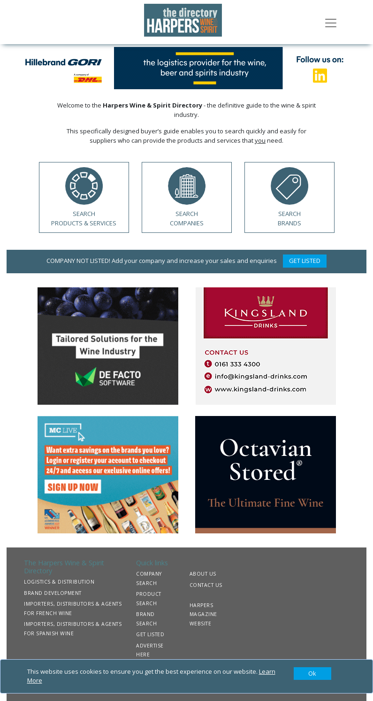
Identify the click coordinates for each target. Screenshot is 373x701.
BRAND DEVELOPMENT (53, 593)
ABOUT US (203, 573)
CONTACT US (206, 585)
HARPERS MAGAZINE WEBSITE (203, 614)
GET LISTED (304, 260)
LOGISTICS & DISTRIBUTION (59, 581)
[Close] (312, 673)
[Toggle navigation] (330, 22)
